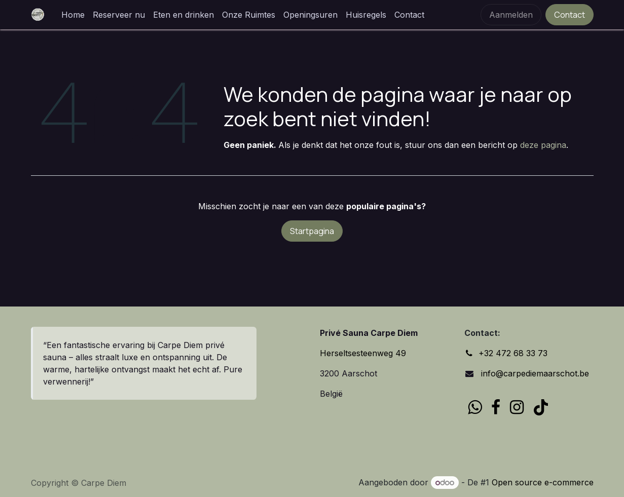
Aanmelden (511, 15)
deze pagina (543, 145)
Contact (569, 14)
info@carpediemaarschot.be (534, 373)
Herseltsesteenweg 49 (363, 353)
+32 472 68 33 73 (513, 353)
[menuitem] (73, 15)
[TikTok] (541, 407)
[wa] (475, 407)
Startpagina (312, 231)
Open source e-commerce (543, 482)
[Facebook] (495, 407)
